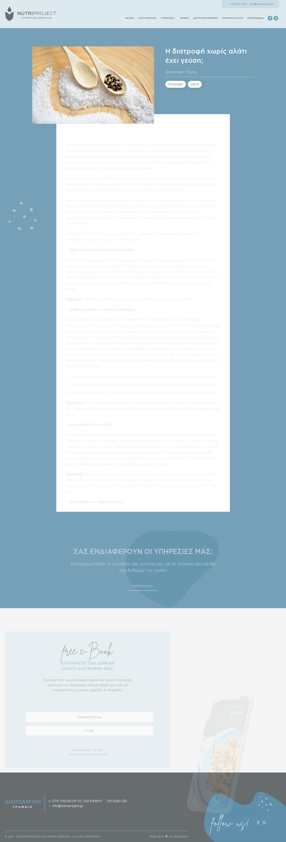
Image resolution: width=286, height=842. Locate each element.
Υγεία (191, 72)
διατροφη (175, 84)
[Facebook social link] (270, 18)
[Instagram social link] (275, 18)
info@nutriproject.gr (260, 4)
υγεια (195, 84)
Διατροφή (174, 72)
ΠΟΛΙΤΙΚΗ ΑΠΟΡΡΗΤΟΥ (86, 836)
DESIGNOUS (180, 836)
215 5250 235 (237, 4)
